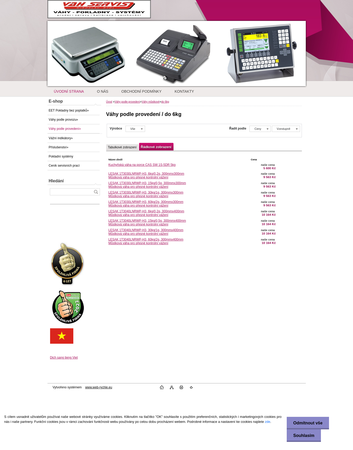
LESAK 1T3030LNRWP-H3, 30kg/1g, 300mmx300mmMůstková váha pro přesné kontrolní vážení (146, 194)
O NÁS (103, 91)
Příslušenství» (58, 147)
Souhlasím (303, 435)
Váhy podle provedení (127, 101)
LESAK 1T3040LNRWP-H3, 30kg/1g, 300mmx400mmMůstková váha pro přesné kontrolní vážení (146, 232)
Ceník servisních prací (64, 165)
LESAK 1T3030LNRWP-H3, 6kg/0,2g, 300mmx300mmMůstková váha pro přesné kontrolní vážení (146, 175)
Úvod (109, 101)
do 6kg (165, 101)
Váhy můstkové (150, 101)
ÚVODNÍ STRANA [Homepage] (69, 91)
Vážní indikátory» (61, 138)
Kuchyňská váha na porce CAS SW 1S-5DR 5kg (142, 165)
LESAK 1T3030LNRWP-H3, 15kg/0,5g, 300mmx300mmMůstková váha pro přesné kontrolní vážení (147, 185)
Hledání (56, 181)
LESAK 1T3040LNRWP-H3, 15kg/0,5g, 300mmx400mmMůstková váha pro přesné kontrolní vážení (147, 222)
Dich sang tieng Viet (64, 357)
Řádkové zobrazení (156, 147)
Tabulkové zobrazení (122, 147)
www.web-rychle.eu (98, 387)
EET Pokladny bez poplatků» (69, 110)
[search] (95, 192)
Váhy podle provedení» (65, 129)
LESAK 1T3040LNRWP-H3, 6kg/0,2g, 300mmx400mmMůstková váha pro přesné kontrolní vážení (146, 213)
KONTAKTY (184, 91)
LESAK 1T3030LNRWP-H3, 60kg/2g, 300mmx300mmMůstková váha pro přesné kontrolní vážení (146, 203)
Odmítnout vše (307, 423)
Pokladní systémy (61, 156)
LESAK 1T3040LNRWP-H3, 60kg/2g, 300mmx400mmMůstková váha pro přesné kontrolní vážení (146, 241)
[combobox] (260, 129)
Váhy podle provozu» (63, 119)
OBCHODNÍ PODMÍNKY (141, 91)
